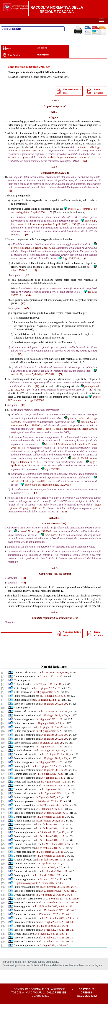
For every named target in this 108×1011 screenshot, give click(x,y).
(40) (56, 580)
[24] (3, 769)
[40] (3, 831)
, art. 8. (68, 901)
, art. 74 (69, 948)
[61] (3, 913)
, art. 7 (75, 925)
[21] (3, 757)
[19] (3, 749)
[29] (3, 788)
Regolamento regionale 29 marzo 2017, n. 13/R (38, 889)
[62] (3, 917)
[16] (3, 738)
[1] (2, 679)
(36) (11, 197)
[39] (3, 827)
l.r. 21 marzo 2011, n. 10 (54, 679)
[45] (3, 851)
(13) (27, 282)
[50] (3, 870)
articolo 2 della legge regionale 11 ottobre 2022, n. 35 (69, 164)
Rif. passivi (42, 54)
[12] (3, 722)
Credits (86, 999)
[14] (3, 730)
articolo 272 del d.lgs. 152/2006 (32, 538)
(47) (27, 315)
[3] (2, 687)
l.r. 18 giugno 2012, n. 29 (47, 695)
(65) (85, 167)
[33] (3, 804)
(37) (91, 396)
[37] (3, 819)
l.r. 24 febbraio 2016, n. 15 (48, 808)
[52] (3, 878)
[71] (3, 952)
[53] (3, 882)
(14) (28, 302)
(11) (86, 265)
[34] (3, 808)
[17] (3, 742)
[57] (3, 897)
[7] (2, 703)
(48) (23, 411)
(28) (25, 164)
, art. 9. (75, 905)
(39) (64, 530)
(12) (35, 277)
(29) (20, 361)
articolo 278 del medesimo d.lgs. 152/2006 (45, 491)
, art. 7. (73, 893)
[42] (3, 839)
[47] (3, 858)
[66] (3, 933)
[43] (3, 843)
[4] (2, 691)
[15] (3, 734)
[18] (3, 745)
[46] (3, 855)
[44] (3, 847)
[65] (3, 929)
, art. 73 (69, 944)
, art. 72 (69, 936)
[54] (3, 886)
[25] (3, 773)
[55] (3, 890)
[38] (3, 823)
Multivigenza (43, 61)
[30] (3, 792)
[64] (3, 925)
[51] (3, 874)
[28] (3, 784)
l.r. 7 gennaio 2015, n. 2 (52, 784)
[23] (3, 765)
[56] (3, 894)
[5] (2, 695)
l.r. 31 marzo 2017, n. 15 (49, 886)
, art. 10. (74, 909)
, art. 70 (69, 928)
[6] (2, 699)
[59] (3, 905)
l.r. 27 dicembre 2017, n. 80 (54, 893)
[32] (3, 800)
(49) (76, 624)
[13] (3, 726)
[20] (3, 753)
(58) (61, 381)
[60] (3, 909)
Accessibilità (87, 1002)
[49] (3, 866)
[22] (3, 761)
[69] (3, 944)
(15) (23, 310)
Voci (7, 55)
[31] (3, 796)
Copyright (86, 996)
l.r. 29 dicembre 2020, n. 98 (56, 925)
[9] (2, 710)
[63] (3, 921)
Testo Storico (11, 62)
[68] (3, 940)
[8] (2, 706)
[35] (3, 812)
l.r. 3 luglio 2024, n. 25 (52, 928)
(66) (27, 241)
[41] (3, 835)
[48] (3, 862)
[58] (3, 901)
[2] (2, 683)
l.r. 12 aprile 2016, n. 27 (48, 870)
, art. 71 (64, 932)
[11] (3, 718)
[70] (3, 948)
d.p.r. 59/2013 (50, 476)
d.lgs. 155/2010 (69, 265)
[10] (3, 714)
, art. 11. (74, 917)
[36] (3, 816)
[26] (3, 777)
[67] (3, 936)
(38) (35, 499)
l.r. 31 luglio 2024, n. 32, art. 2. (53, 952)
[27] (3, 781)
